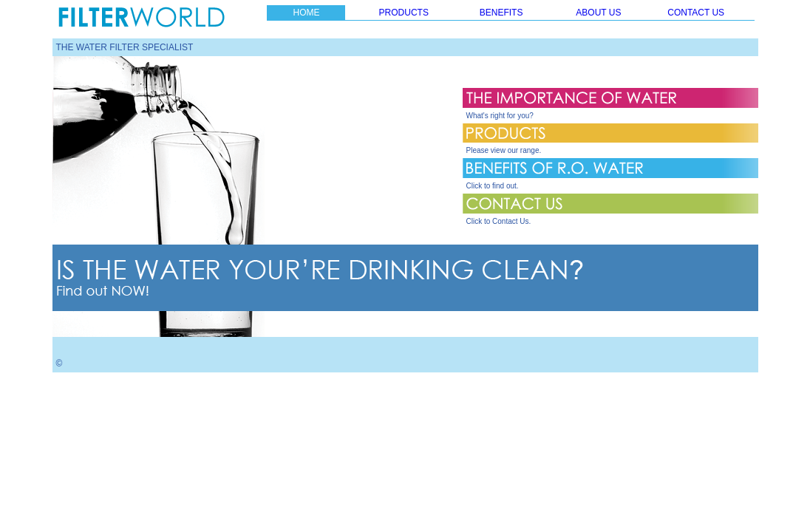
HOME (306, 12)
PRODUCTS (404, 12)
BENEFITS (501, 12)
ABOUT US (598, 12)
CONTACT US (695, 12)
